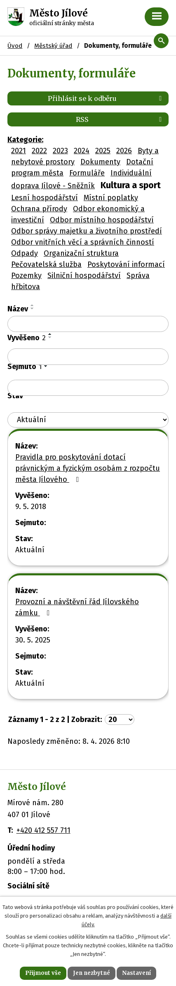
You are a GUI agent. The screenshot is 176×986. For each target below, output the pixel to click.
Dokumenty (100, 161)
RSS (120, 119)
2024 (81, 150)
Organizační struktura (81, 253)
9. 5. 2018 (30, 506)
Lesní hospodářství (44, 197)
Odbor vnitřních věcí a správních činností (82, 242)
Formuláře (87, 173)
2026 (124, 150)
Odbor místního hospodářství (102, 219)
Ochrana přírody (39, 208)
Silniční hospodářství (84, 275)
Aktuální (30, 549)
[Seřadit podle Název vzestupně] (32, 305)
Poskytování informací (126, 264)
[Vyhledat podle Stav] (88, 420)
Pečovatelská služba (46, 264)
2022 (39, 150)
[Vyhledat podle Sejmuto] (88, 388)
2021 (18, 150)
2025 (102, 150)
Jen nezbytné (91, 973)
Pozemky (26, 275)
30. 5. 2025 (32, 640)
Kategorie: (25, 139)
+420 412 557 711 (43, 830)
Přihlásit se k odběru (106, 98)
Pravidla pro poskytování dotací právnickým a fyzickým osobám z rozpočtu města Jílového (87, 468)
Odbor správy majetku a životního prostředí (86, 231)
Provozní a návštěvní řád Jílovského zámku (77, 607)
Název (17, 308)
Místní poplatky (111, 197)
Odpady (24, 253)
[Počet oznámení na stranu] (119, 719)
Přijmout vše (43, 973)
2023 (60, 150)
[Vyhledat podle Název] (88, 324)
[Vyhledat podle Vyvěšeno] (88, 356)
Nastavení (136, 973)
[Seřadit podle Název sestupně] (32, 308)
